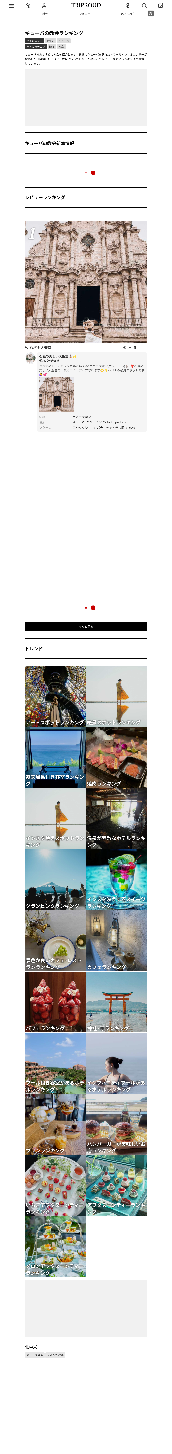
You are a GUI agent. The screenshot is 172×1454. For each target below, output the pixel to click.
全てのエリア (35, 41)
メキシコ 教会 (55, 1355)
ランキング (127, 13)
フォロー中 (86, 13)
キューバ (64, 41)
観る (52, 46)
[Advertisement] (86, 97)
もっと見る (86, 626)
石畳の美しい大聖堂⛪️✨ (92, 358)
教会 (61, 46)
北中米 (51, 41)
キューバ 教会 (35, 1355)
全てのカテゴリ (36, 46)
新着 (45, 13)
